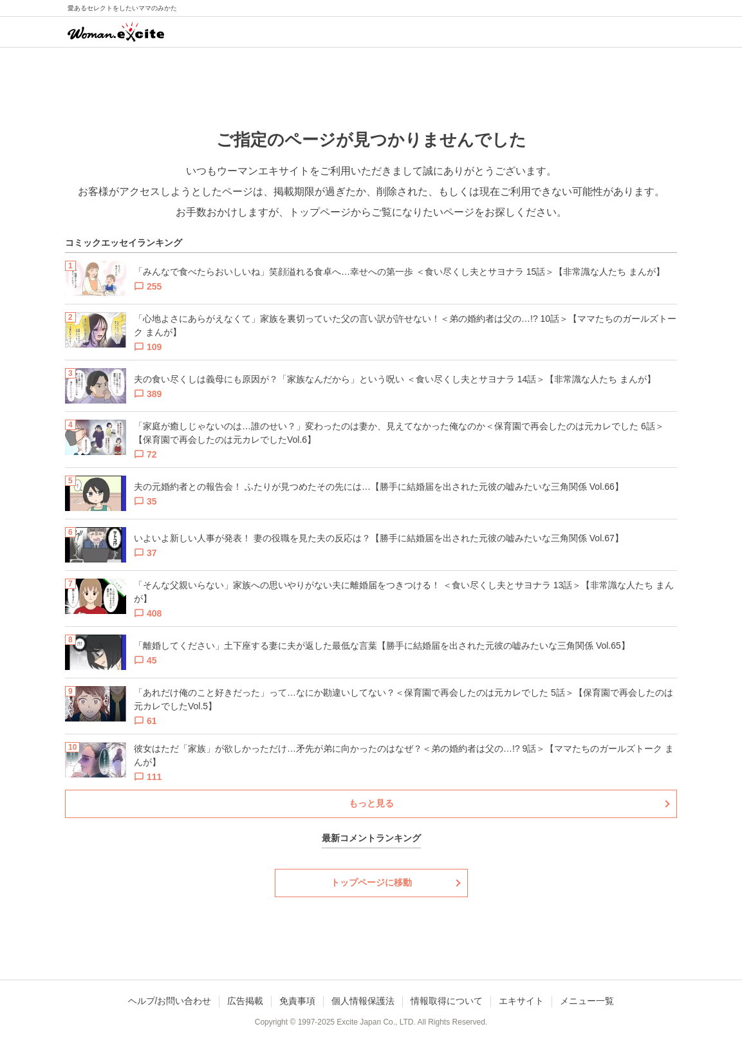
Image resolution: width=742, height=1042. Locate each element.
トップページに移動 (371, 882)
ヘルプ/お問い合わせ (170, 1001)
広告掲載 (245, 1001)
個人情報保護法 (362, 1001)
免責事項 (297, 1001)
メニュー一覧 (587, 1001)
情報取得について (447, 1001)
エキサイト (521, 1001)
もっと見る (371, 803)
